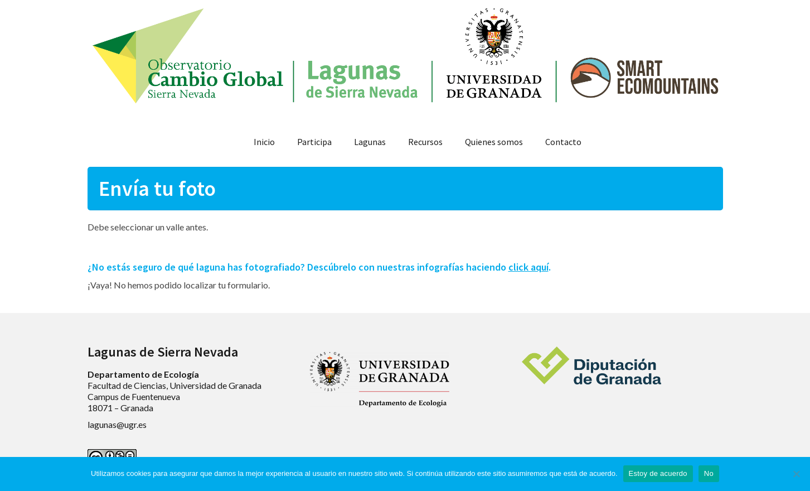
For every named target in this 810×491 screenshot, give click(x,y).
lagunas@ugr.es (117, 424)
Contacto (563, 141)
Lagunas (370, 141)
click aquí (528, 267)
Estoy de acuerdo (658, 473)
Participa (314, 141)
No (709, 473)
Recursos (425, 141)
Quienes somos (494, 141)
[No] (796, 473)
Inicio (264, 141)
